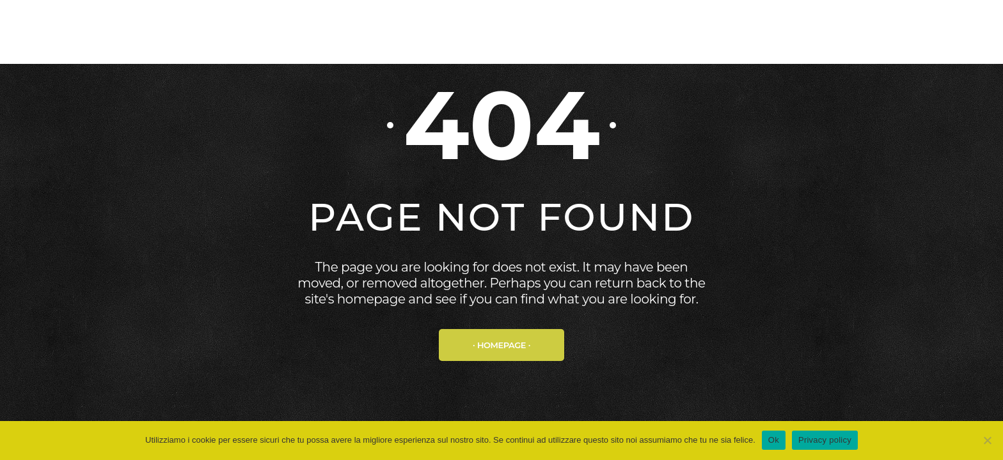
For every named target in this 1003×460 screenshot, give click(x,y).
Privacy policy (824, 440)
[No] (987, 440)
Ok (773, 440)
